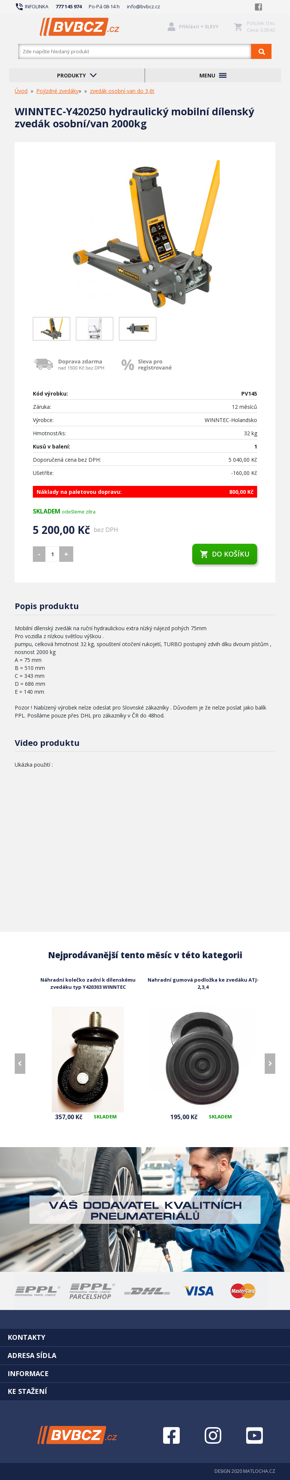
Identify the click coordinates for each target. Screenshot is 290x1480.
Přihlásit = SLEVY (199, 26)
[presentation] (20, 1063)
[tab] (145, 1337)
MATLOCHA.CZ (259, 1471)
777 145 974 (69, 6)
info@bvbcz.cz (143, 6)
